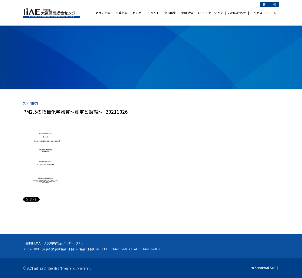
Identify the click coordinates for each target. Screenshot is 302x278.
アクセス (256, 13)
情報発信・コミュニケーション (202, 13)
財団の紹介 (103, 13)
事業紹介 (122, 13)
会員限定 (170, 13)
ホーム (271, 13)
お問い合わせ (237, 13)
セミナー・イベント (145, 13)
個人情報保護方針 (263, 268)
